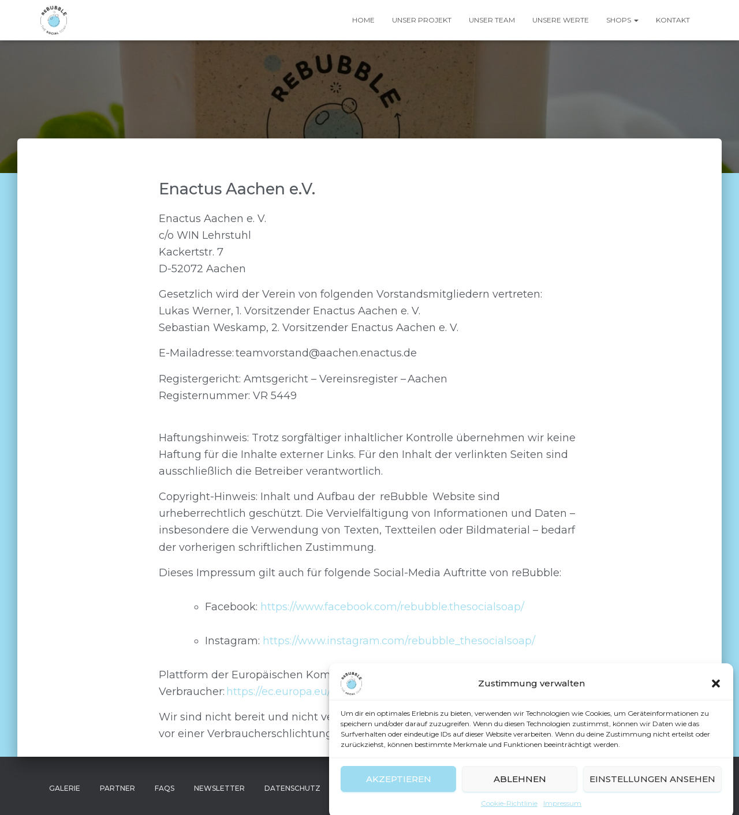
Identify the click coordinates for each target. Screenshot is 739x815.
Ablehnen (520, 789)
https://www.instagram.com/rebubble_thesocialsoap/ (399, 640)
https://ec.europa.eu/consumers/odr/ (318, 691)
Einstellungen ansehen (652, 789)
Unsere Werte (560, 20)
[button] (716, 695)
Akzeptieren (398, 789)
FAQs (164, 788)
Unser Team (492, 20)
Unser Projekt (421, 20)
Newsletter (219, 788)
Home (363, 20)
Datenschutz (292, 788)
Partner (117, 788)
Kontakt (673, 20)
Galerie (64, 788)
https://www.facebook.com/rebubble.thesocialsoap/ (392, 606)
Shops (622, 20)
